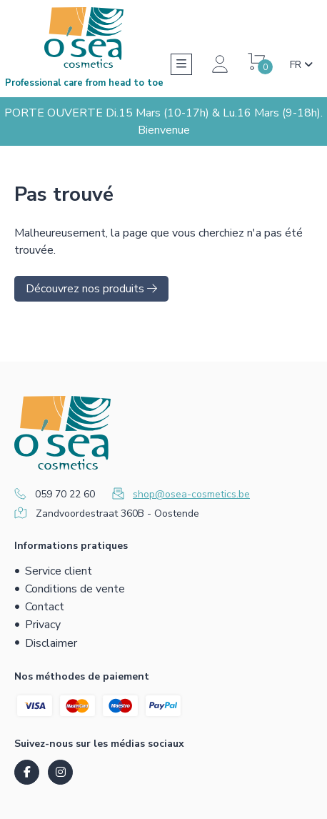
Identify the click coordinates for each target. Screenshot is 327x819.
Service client (58, 571)
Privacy (43, 624)
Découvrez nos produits (91, 289)
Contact (44, 607)
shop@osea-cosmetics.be (191, 494)
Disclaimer (51, 643)
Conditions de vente (75, 589)
